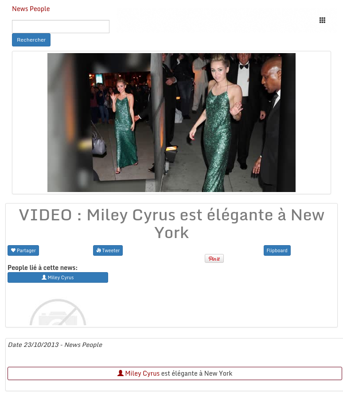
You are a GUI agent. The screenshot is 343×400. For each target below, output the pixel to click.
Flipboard (277, 250)
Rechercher (31, 39)
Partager (23, 250)
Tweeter (108, 250)
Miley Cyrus (138, 373)
